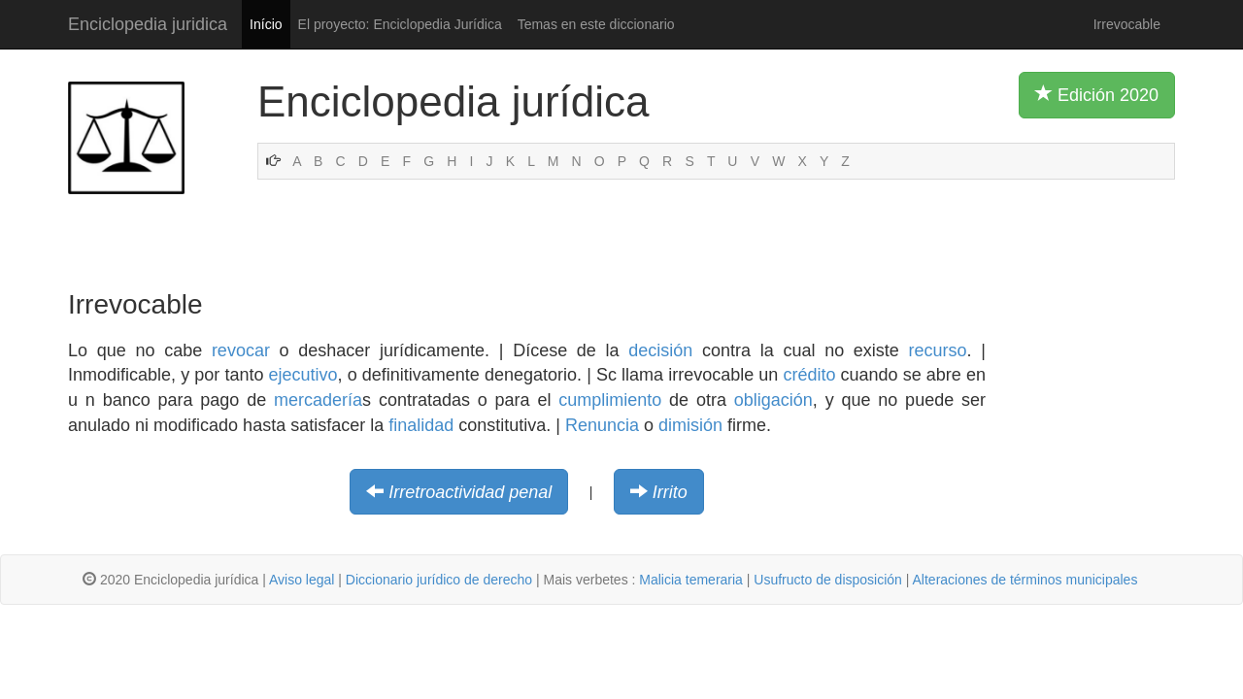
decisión (660, 350)
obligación (773, 400)
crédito (809, 374)
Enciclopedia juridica (147, 24)
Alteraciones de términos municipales (1025, 579)
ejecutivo (303, 374)
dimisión (690, 425)
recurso (938, 350)
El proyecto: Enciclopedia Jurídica (400, 24)
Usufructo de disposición (828, 579)
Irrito (670, 492)
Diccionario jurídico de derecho (439, 579)
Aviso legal (301, 579)
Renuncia (602, 425)
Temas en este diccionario (596, 24)
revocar (241, 350)
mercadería (318, 400)
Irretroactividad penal (470, 492)
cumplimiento (609, 400)
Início (266, 24)
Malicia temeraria (691, 579)
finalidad (421, 425)
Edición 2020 (1097, 94)
